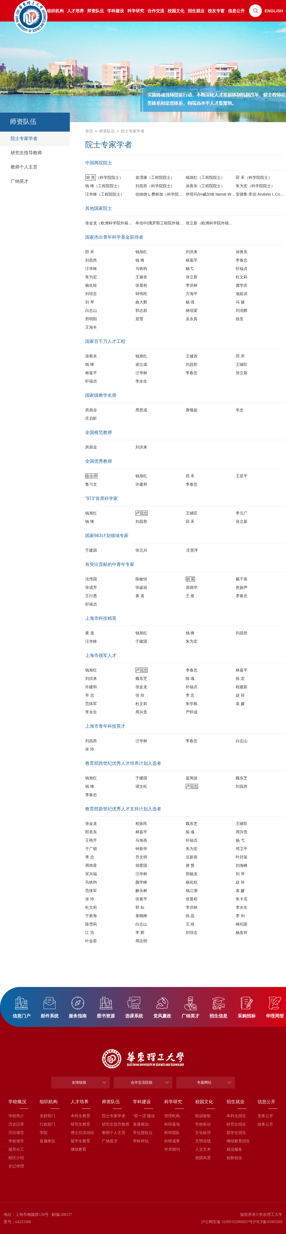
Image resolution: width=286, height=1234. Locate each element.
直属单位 (47, 1141)
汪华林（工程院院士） (104, 194)
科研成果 (172, 1141)
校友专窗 (216, 10)
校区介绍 (16, 1157)
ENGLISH (273, 10)
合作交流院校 (141, 1082)
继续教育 (78, 1149)
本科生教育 (80, 1116)
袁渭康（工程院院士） (155, 177)
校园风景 (203, 1157)
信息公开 (236, 10)
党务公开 (265, 1116)
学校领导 (16, 1141)
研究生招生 (236, 1124)
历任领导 (16, 1132)
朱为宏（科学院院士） (255, 186)
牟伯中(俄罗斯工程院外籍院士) (162, 223)
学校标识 (203, 1124)
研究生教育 (80, 1124)
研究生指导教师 (112, 1124)
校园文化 (176, 10)
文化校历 (203, 1132)
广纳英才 (110, 1141)
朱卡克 (241, 899)
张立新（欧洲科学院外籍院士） (213, 223)
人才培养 (75, 10)
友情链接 (79, 1082)
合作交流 (155, 10)
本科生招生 (236, 1116)
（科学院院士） (104, 177)
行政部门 (47, 1124)
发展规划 (141, 1124)
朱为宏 (191, 641)
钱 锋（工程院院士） (103, 186)
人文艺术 (203, 1149)
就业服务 (234, 1149)
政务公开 (265, 1124)
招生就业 (196, 10)
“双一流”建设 (143, 1116)
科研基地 (172, 1124)
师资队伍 (95, 10)
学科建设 (115, 10)
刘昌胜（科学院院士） (155, 186)
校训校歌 (203, 1116)
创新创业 (234, 1157)
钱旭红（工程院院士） (205, 177)
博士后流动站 (80, 1132)
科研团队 (172, 1132)
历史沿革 (16, 1124)
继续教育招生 (236, 1141)
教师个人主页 (112, 1132)
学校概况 (17, 1101)
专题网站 (204, 1082)
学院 (43, 1132)
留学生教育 (80, 1141)
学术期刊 (172, 1149)
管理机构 (172, 1116)
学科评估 (141, 1141)
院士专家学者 (132, 131)
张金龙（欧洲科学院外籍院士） (112, 223)
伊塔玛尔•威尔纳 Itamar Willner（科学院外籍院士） (230, 194)
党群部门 (47, 1116)
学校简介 (16, 1116)
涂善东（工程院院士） (205, 186)
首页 (89, 131)
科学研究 (135, 10)
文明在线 (203, 1141)
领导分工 (16, 1149)
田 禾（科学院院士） (254, 177)
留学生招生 (236, 1132)
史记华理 (16, 1166)
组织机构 (49, 1101)
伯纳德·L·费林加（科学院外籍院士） (167, 194)
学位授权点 (142, 1132)
